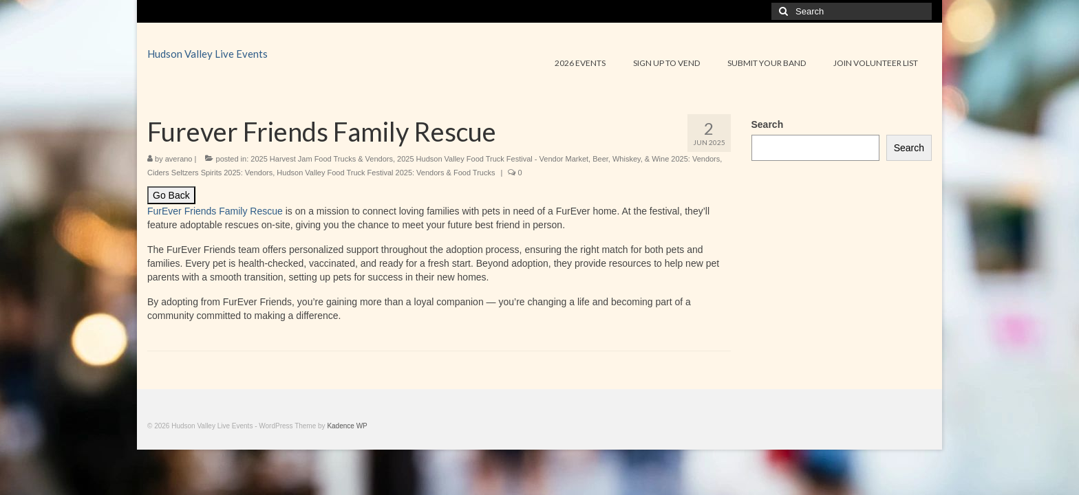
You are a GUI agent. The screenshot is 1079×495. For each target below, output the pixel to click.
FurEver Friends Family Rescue (215, 211)
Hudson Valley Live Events (207, 53)
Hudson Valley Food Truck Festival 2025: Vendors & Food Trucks (386, 172)
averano (179, 159)
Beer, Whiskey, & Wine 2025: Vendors (656, 159)
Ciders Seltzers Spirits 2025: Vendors (210, 172)
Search (767, 124)
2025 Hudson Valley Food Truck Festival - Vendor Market (492, 159)
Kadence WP (347, 426)
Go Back (171, 195)
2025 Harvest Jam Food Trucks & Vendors (321, 159)
